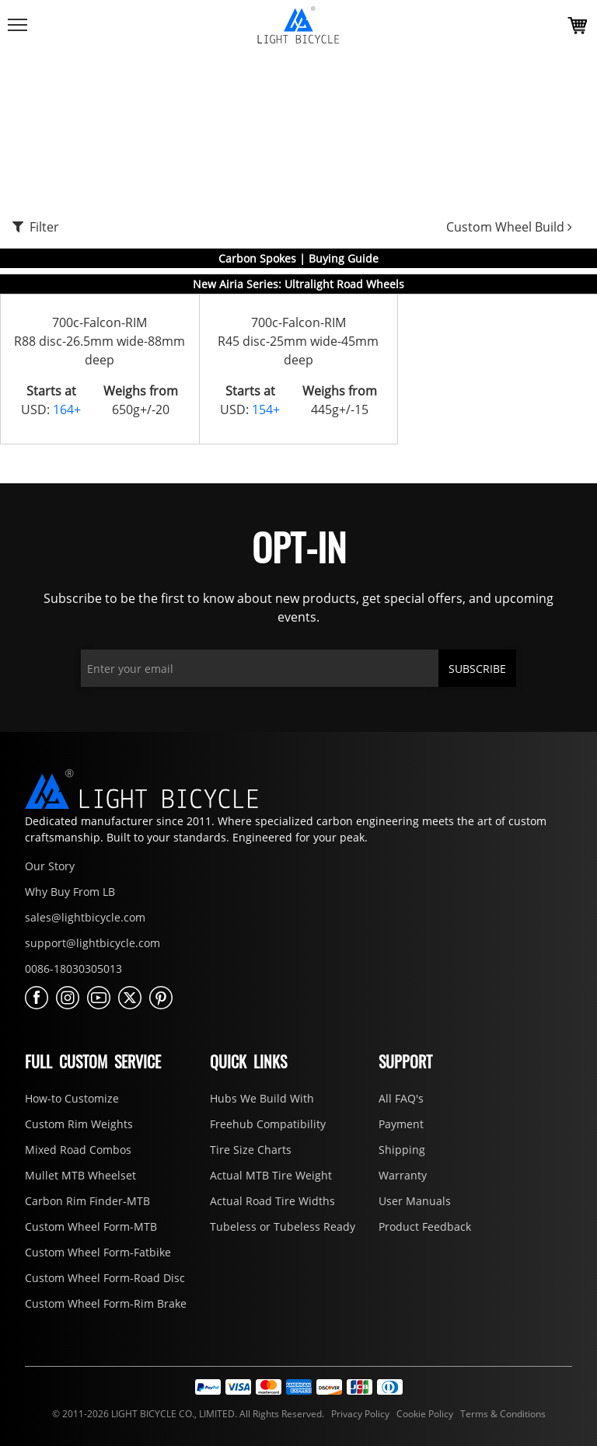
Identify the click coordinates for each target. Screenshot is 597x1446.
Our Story (50, 866)
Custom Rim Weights (79, 1124)
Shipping (402, 1149)
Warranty (403, 1175)
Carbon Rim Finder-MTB (87, 1200)
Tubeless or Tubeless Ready (282, 1226)
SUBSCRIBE (477, 668)
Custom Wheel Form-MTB (91, 1226)
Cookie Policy (424, 1413)
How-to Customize (72, 1098)
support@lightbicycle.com (92, 943)
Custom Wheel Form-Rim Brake (106, 1303)
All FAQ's (401, 1098)
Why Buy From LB (70, 891)
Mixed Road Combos (78, 1149)
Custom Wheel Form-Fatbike (98, 1252)
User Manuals (415, 1200)
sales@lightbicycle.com (85, 917)
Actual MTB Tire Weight (271, 1175)
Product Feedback (425, 1226)
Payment (401, 1124)
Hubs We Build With (262, 1098)
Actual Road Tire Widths (272, 1200)
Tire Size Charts (251, 1149)
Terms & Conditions (501, 1413)
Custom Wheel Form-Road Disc (105, 1277)
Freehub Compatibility (268, 1124)
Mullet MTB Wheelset (80, 1175)
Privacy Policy (359, 1413)
